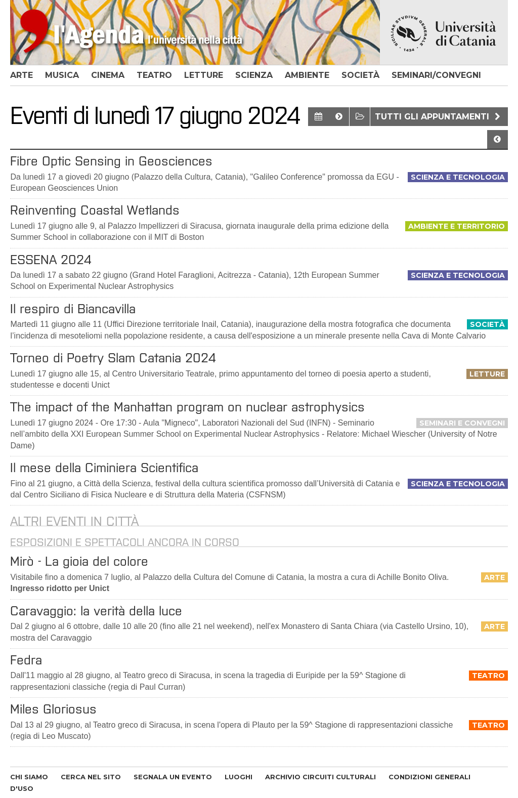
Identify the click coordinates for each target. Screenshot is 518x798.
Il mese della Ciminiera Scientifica (104, 467)
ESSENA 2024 (51, 259)
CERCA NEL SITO (91, 777)
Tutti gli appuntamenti (439, 116)
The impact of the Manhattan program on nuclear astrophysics (187, 406)
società (360, 75)
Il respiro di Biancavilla (73, 308)
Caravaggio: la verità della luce (96, 610)
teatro (154, 75)
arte (21, 75)
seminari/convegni (436, 75)
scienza (254, 75)
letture (203, 75)
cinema (107, 75)
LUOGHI (238, 777)
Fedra (26, 659)
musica (62, 75)
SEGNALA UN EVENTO (173, 777)
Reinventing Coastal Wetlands (95, 210)
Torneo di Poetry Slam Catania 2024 (113, 357)
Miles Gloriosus (53, 709)
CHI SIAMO (29, 777)
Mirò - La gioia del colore (79, 561)
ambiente (307, 75)
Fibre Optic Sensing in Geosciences (111, 161)
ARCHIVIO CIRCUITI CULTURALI (320, 777)
